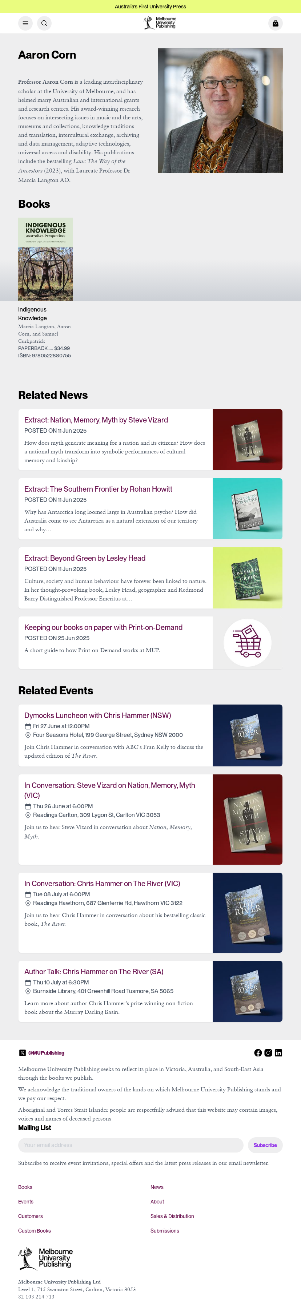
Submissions (164, 1231)
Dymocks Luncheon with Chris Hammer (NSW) (97, 715)
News (157, 1187)
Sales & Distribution (172, 1216)
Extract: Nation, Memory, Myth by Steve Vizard (96, 420)
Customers (30, 1216)
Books (25, 1187)
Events (25, 1202)
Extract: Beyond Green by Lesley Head (84, 558)
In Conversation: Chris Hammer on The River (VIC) (102, 883)
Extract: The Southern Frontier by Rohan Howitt (98, 489)
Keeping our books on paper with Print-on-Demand (103, 627)
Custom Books (34, 1231)
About (157, 1202)
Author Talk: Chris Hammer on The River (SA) (93, 971)
